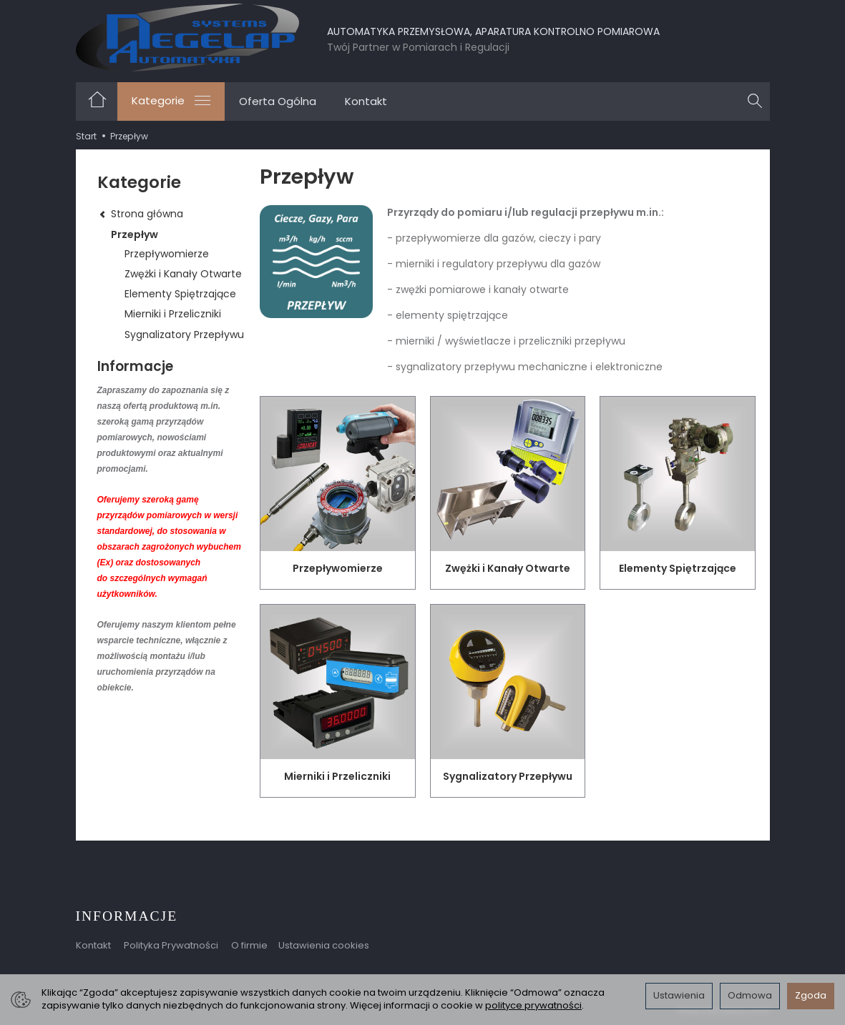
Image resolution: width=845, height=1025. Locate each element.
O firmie (249, 945)
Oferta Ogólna (277, 101)
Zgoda (810, 995)
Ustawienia (679, 995)
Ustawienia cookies (323, 945)
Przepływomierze (338, 568)
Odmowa (750, 995)
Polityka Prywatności (171, 945)
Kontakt (366, 101)
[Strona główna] (187, 37)
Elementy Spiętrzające (677, 568)
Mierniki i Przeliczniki (337, 776)
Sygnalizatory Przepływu (507, 776)
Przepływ (134, 234)
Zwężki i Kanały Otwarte (507, 568)
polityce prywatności (533, 1005)
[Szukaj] (755, 101)
